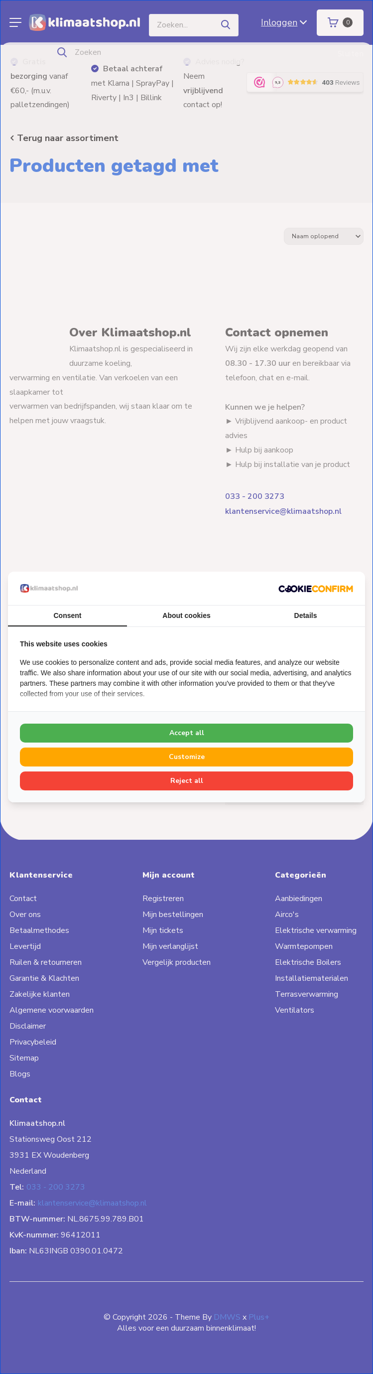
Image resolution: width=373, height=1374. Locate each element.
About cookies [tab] (186, 615)
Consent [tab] (68, 615)
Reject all (186, 780)
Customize (187, 757)
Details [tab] (305, 615)
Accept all (186, 733)
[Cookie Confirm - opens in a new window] (315, 588)
